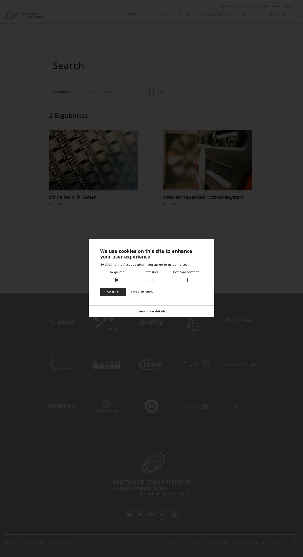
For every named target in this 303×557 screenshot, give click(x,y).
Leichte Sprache (266, 6)
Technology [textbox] (60, 92)
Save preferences (142, 291)
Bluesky (128, 514)
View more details (152, 311)
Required (117, 272)
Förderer (241, 406)
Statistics (151, 272)
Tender (184, 14)
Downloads (278, 14)
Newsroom (12, 542)
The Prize (161, 14)
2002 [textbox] (108, 92)
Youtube (151, 514)
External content (186, 272)
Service (171, 542)
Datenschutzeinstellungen (249, 542)
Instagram (140, 514)
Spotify (174, 514)
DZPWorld (136, 14)
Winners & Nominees (216, 14)
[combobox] (73, 92)
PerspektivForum (34, 542)
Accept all (113, 292)
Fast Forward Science (63, 542)
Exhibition (250, 14)
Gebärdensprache (234, 6)
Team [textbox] (161, 92)
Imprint (200, 542)
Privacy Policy (219, 542)
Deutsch (289, 6)
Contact (185, 542)
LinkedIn (163, 514)
